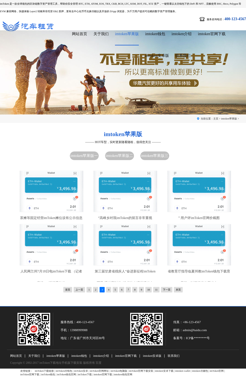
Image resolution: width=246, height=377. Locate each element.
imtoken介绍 (182, 34)
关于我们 (101, 34)
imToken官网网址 (99, 370)
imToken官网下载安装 (141, 370)
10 (148, 289)
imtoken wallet (182, 370)
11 (156, 289)
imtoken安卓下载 (164, 370)
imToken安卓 (81, 370)
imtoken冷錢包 (200, 370)
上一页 (79, 289)
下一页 (166, 289)
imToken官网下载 (29, 374)
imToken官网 (217, 370)
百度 (98, 362)
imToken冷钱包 (64, 370)
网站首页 (79, 34)
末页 (178, 289)
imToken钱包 (48, 374)
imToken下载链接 (44, 370)
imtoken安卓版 (157, 55)
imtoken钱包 (155, 34)
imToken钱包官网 (66, 374)
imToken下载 (85, 374)
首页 (67, 289)
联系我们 (183, 55)
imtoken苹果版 (127, 34)
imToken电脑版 (119, 370)
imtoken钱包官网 (123, 374)
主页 (215, 118)
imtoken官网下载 (212, 34)
